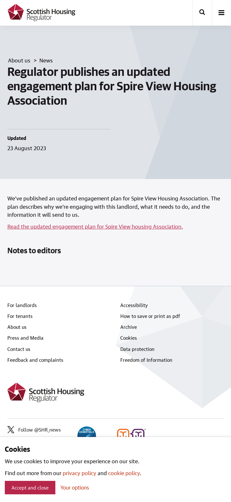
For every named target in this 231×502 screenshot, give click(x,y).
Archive (128, 327)
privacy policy (79, 472)
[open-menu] (221, 13)
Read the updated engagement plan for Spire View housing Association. (95, 226)
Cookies (128, 338)
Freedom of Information (146, 360)
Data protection (137, 349)
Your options (74, 487)
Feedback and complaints (35, 360)
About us (17, 327)
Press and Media (25, 338)
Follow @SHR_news (34, 430)
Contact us (18, 349)
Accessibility (134, 305)
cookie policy (124, 472)
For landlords (22, 305)
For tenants (20, 316)
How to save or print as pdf (150, 316)
